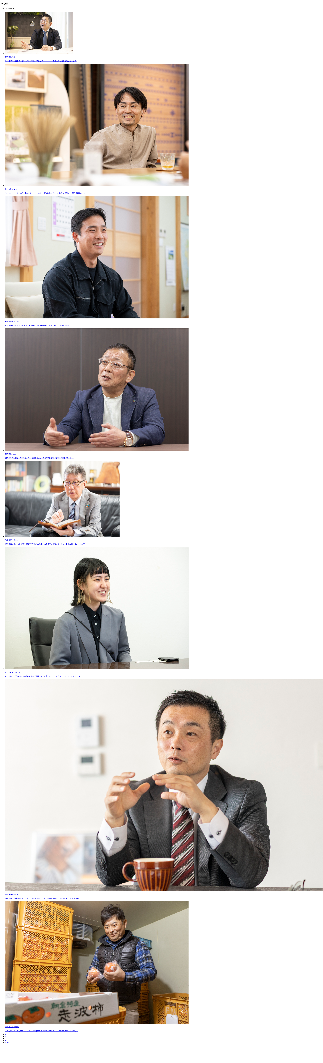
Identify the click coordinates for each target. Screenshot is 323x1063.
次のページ (9, 1042)
